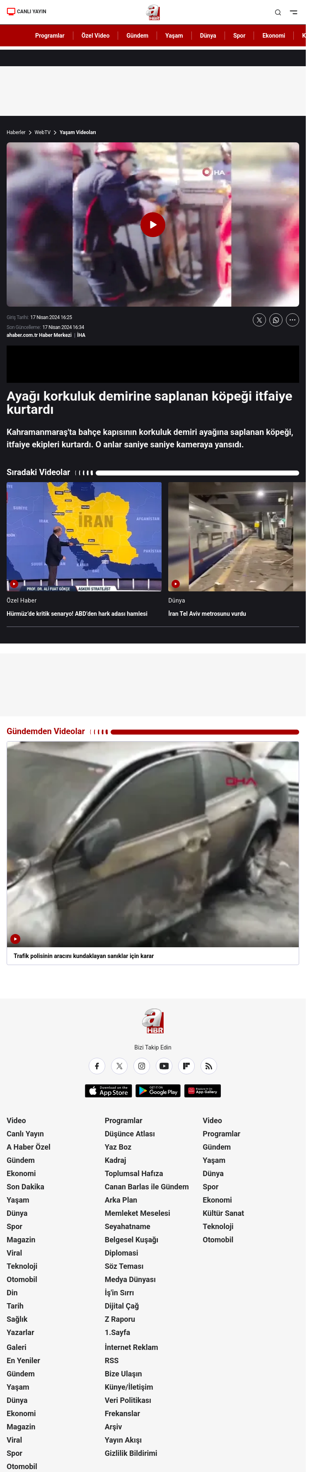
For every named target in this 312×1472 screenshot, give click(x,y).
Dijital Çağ (122, 1306)
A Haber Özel (29, 1147)
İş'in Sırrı (119, 1292)
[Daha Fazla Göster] (292, 320)
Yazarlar (20, 1332)
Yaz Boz (118, 1147)
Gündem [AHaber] (137, 35)
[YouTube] (164, 1066)
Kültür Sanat (223, 1213)
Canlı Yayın (25, 1133)
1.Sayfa (117, 1332)
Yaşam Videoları (78, 132)
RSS (112, 1360)
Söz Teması (124, 1266)
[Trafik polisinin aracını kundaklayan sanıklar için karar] (153, 853)
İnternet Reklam (131, 1347)
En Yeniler (23, 1360)
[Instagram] (141, 1066)
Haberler (16, 132)
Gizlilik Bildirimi (131, 1453)
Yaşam (18, 1200)
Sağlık (17, 1319)
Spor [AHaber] (239, 35)
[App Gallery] (202, 1090)
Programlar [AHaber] (50, 35)
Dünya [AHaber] (208, 35)
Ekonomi (21, 1173)
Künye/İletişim (129, 1387)
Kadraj (115, 1160)
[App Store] (108, 1090)
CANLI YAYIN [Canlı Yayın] (26, 11)
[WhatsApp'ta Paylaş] (276, 320)
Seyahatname (127, 1226)
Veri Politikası (128, 1400)
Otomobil (22, 1279)
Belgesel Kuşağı (132, 1239)
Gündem (21, 1160)
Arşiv (113, 1426)
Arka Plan (121, 1200)
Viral (14, 1253)
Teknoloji (22, 1266)
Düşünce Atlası (130, 1133)
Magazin (21, 1239)
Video (16, 1120)
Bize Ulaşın (123, 1373)
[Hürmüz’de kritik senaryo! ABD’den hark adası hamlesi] (84, 553)
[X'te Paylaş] (259, 320)
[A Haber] (153, 12)
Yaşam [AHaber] (174, 35)
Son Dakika (25, 1186)
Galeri (17, 1347)
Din (12, 1292)
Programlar (124, 1120)
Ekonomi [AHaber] (273, 35)
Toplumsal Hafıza (134, 1173)
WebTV (43, 132)
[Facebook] (97, 1066)
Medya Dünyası (130, 1279)
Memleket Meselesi (137, 1213)
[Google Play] (158, 1090)
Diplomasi (121, 1253)
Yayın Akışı (123, 1440)
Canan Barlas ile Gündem (147, 1186)
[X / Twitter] (119, 1066)
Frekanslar (122, 1413)
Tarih (15, 1306)
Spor (14, 1226)
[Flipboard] (186, 1066)
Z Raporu (120, 1319)
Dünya (17, 1213)
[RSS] (209, 1066)
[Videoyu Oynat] (152, 224)
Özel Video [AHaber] (96, 35)
